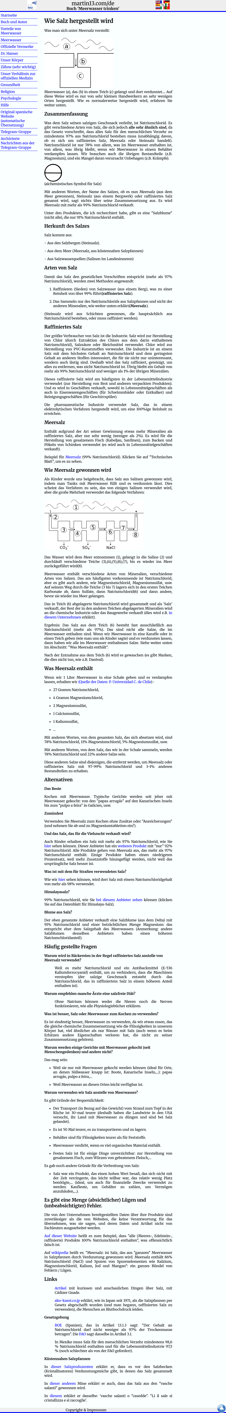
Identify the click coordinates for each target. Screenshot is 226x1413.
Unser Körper (12, 60)
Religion (8, 91)
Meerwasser (11, 40)
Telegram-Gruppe (16, 132)
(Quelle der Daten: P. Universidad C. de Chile (114, 682)
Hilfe (12, 105)
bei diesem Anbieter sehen (119, 900)
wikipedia (59, 1252)
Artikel (60, 1288)
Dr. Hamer (9, 53)
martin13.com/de (93, 3)
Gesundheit (10, 85)
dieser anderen (63, 1383)
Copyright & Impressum (86, 1410)
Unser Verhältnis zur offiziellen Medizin (18, 75)
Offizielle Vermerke (17, 46)
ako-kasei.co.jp (67, 1300)
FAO (82, 1334)
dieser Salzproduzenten (72, 1366)
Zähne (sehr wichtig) (18, 67)
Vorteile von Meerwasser (11, 30)
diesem (56, 1396)
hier (47, 846)
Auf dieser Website (60, 1236)
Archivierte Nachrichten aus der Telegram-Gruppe (18, 143)
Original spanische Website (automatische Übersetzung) (16, 118)
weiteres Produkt (132, 846)
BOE (58, 1325)
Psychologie (11, 98)
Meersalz (73, 457)
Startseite (9, 15)
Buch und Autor (14, 22)
